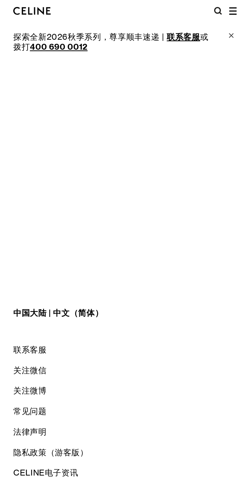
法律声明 (30, 432)
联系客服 (30, 349)
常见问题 (30, 411)
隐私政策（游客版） (50, 452)
